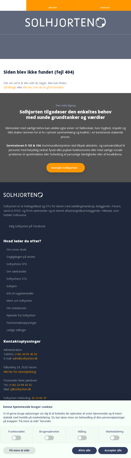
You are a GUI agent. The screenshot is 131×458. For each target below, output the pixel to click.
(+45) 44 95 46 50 (26, 354)
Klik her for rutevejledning (20, 372)
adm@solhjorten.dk (25, 358)
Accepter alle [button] (113, 450)
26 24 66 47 (39, 398)
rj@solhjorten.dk (20, 389)
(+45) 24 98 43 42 (20, 385)
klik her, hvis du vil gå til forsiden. (43, 87)
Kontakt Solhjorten (64, 167)
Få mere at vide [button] (19, 450)
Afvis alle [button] (84, 450)
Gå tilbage (10, 87)
